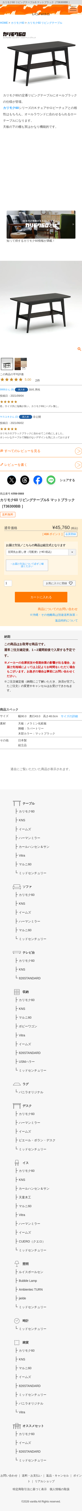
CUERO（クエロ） (32, 1241)
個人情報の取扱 (60, 1489)
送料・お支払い (32, 1475)
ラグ (26, 1084)
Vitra (22, 855)
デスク (27, 1106)
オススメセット (33, 1426)
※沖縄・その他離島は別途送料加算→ (54, 614)
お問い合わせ (8, 1475)
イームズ (25, 829)
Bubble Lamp (28, 1280)
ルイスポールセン (31, 1272)
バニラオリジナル (31, 1092)
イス (26, 1163)
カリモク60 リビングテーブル (45, 22)
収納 (26, 992)
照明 (26, 1264)
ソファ (27, 886)
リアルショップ (45, 1481)
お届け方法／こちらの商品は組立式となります (36, 545)
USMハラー (27, 1061)
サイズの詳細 (69, 716)
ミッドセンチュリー (32, 873)
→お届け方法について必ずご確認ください (27, 564)
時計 (26, 1320)
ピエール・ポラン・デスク (37, 1140)
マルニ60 (25, 864)
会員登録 (70, 534)
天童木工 (25, 1197)
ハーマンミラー (29, 838)
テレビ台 (29, 952)
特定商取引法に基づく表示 (30, 1489)
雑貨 (26, 1342)
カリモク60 (17, 22)
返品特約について (66, 620)
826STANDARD (29, 978)
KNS (22, 820)
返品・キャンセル (57, 1475)
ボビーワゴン (28, 1026)
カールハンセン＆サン (34, 846)
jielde (22, 1298)
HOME (4, 22)
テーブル (29, 803)
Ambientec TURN (31, 1289)
